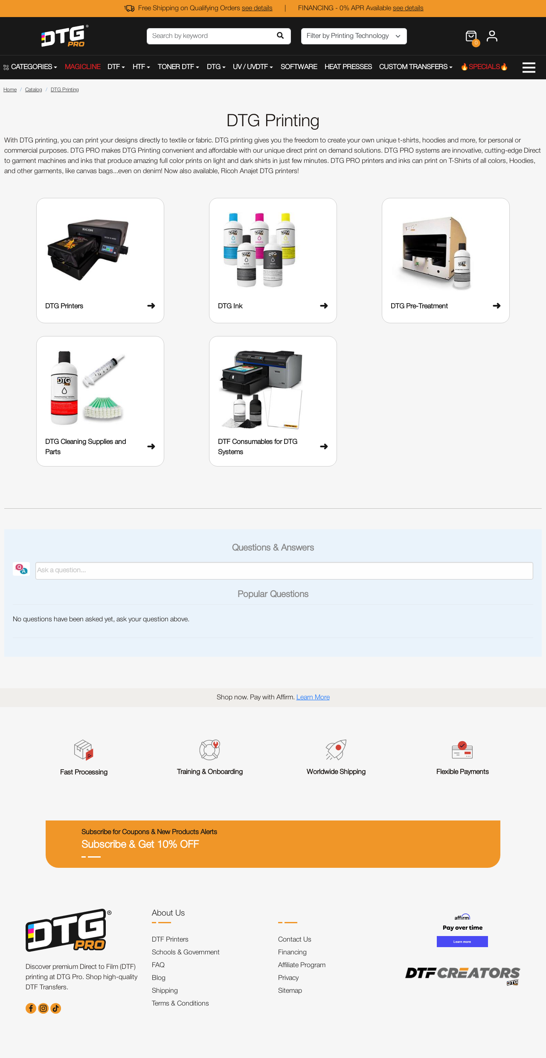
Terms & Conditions (180, 1004)
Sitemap (290, 991)
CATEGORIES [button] (27, 67)
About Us (168, 913)
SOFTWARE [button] (299, 67)
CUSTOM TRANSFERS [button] (413, 67)
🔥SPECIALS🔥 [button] (484, 67)
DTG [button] (214, 67)
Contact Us (294, 940)
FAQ (158, 965)
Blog (159, 978)
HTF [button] (139, 67)
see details (257, 9)
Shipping (165, 991)
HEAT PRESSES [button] (348, 67)
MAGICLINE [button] (82, 67)
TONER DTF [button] (176, 67)
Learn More (313, 698)
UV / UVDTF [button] (250, 67)
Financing (292, 953)
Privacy (288, 978)
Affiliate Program (301, 965)
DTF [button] (113, 67)
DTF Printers (170, 940)
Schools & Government (186, 953)
